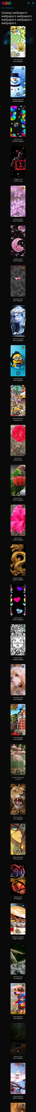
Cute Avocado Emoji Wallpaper (18, 60)
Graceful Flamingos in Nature (18, 778)
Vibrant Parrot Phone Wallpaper (18, 499)
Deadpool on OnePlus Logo (18, 180)
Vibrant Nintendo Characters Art (18, 419)
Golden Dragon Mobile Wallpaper (18, 579)
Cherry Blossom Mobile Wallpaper (18, 1097)
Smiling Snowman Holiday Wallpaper (18, 100)
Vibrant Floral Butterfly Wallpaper (18, 140)
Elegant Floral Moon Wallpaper (18, 260)
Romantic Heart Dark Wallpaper (18, 300)
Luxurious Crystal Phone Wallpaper (18, 339)
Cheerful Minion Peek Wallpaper (18, 379)
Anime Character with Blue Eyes (18, 858)
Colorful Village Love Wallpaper (18, 738)
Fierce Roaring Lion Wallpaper (18, 818)
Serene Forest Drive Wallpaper (18, 1057)
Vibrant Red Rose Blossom (18, 459)
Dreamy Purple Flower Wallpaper (18, 220)
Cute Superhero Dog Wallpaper (18, 1017)
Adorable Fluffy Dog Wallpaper (18, 698)
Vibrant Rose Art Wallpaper (18, 898)
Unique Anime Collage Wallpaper (18, 658)
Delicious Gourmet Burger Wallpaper (18, 937)
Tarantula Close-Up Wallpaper (18, 977)
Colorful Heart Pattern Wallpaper (18, 619)
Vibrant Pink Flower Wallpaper (18, 539)
